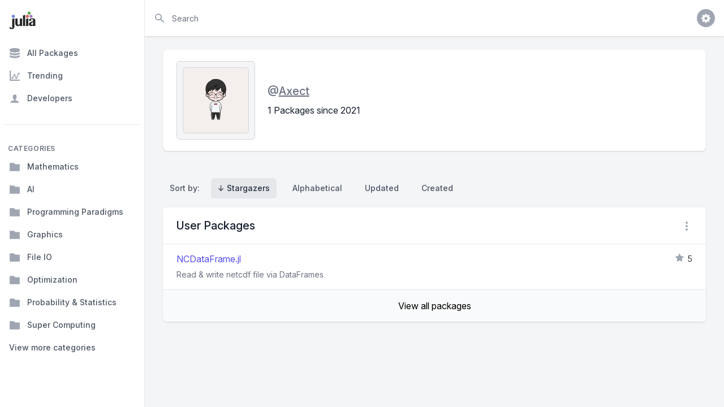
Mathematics (44, 166)
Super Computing (52, 325)
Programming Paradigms (66, 212)
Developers (40, 98)
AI (22, 189)
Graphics (36, 234)
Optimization (43, 279)
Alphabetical (317, 188)
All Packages (43, 53)
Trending (36, 75)
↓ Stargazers (244, 188)
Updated (382, 188)
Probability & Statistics (63, 302)
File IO (30, 257)
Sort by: (187, 188)
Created (437, 188)
